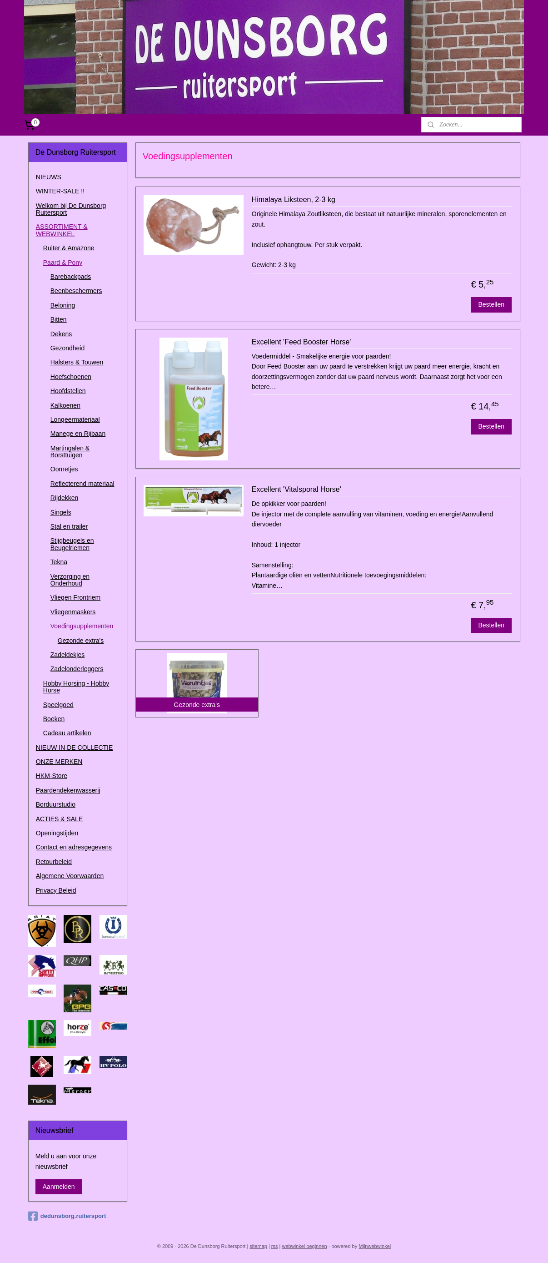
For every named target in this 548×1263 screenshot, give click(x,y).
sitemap (258, 1246)
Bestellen (491, 304)
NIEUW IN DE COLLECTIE (74, 747)
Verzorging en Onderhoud (70, 580)
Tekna (58, 562)
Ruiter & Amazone (69, 248)
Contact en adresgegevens (74, 847)
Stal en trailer (69, 526)
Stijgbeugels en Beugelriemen (72, 544)
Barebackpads (70, 276)
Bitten (58, 319)
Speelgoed (58, 704)
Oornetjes (64, 469)
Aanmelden (59, 1186)
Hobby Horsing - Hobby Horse (76, 687)
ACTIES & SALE (59, 819)
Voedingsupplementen (82, 626)
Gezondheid (67, 348)
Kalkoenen (65, 405)
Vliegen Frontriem (75, 597)
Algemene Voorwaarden (70, 875)
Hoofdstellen (68, 390)
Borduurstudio (55, 804)
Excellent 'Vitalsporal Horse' (296, 489)
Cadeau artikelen (67, 733)
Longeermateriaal (75, 419)
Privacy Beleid (56, 890)
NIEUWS (48, 177)
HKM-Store (51, 775)
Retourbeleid (54, 861)
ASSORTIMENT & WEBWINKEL (62, 230)
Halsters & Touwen (76, 362)
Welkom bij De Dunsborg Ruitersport (71, 209)
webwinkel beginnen (304, 1246)
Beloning (62, 305)
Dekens (61, 334)
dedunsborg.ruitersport (67, 1216)
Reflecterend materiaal (82, 483)
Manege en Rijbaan (77, 433)
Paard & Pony (62, 262)
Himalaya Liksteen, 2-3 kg (293, 199)
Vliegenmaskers (73, 612)
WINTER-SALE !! (60, 191)
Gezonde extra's (81, 640)
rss (274, 1246)
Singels (60, 512)
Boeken (54, 718)
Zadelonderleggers (77, 668)
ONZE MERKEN (59, 761)
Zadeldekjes (67, 654)
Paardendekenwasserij (68, 790)
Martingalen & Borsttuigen (70, 452)
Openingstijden (57, 833)
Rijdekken (64, 497)
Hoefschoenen (70, 376)
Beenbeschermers (76, 290)
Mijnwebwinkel (375, 1246)
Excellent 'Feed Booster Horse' (301, 342)
